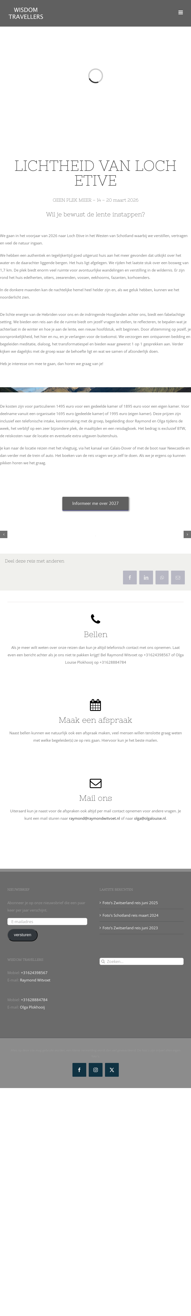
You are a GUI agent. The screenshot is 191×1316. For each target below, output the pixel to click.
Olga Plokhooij (32, 1007)
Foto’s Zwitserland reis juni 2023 (130, 927)
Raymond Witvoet (35, 980)
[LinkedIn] (146, 577)
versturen (22, 934)
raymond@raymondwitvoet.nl (94, 818)
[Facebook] (130, 577)
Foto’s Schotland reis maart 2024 (130, 915)
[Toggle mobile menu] (181, 12)
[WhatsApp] (162, 577)
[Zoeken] (103, 961)
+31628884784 (34, 999)
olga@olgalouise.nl (150, 818)
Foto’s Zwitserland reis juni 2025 (130, 902)
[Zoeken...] (142, 961)
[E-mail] (178, 577)
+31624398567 (34, 972)
